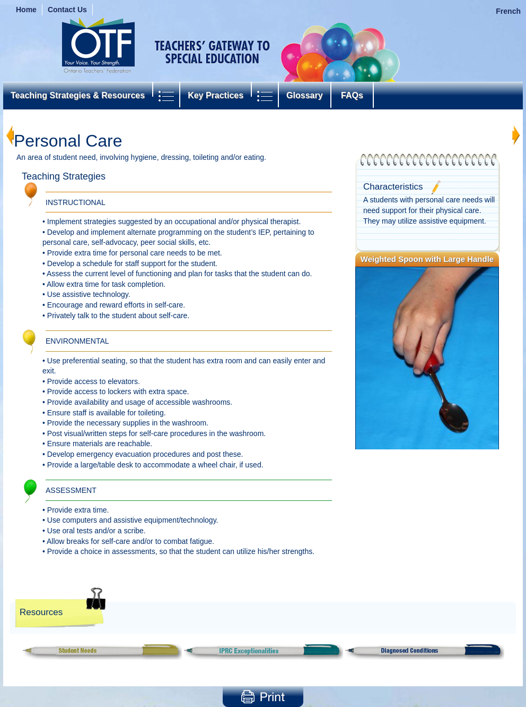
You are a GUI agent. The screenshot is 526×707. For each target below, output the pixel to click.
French (508, 11)
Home (26, 9)
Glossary (304, 95)
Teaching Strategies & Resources (78, 95)
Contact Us (67, 9)
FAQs (352, 95)
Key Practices (215, 95)
